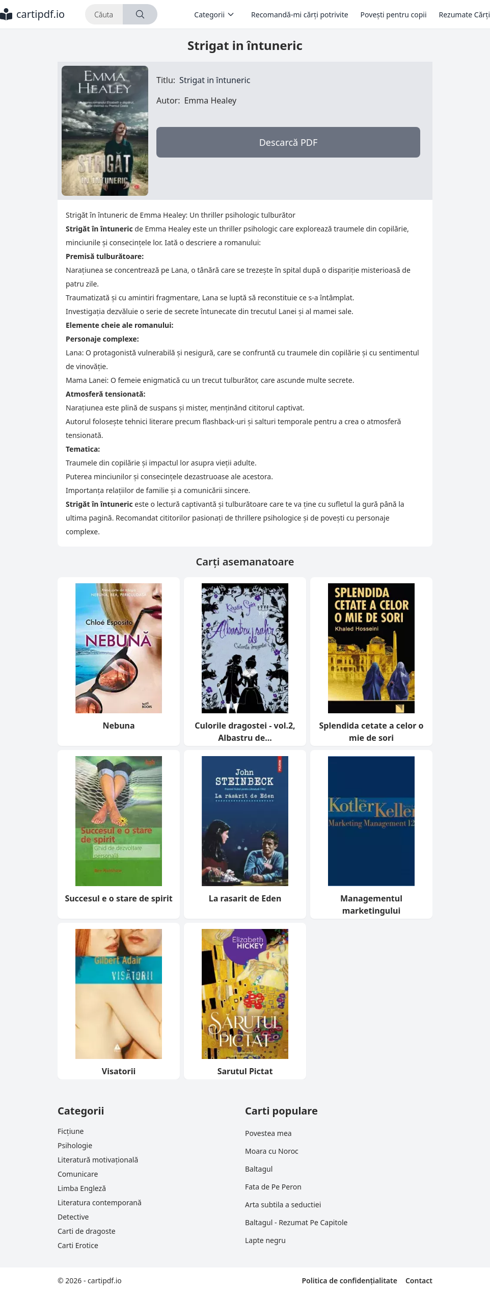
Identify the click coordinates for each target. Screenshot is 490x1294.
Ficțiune (71, 1131)
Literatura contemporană (100, 1202)
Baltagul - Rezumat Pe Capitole (296, 1222)
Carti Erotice (78, 1245)
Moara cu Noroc (271, 1151)
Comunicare (78, 1174)
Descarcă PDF (288, 142)
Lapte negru (265, 1240)
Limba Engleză (82, 1188)
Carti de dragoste (87, 1231)
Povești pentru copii (394, 14)
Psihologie (75, 1145)
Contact (418, 1280)
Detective (73, 1217)
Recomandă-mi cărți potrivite (299, 14)
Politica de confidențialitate (349, 1280)
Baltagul (259, 1169)
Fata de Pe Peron (273, 1187)
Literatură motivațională (98, 1159)
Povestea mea (268, 1133)
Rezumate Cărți (464, 14)
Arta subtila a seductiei (283, 1204)
